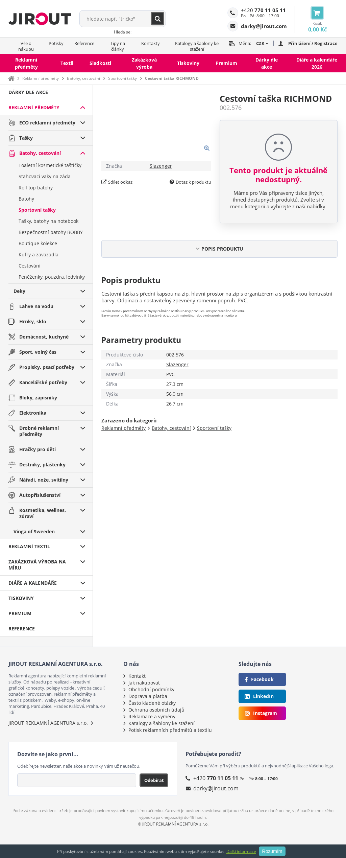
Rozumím (272, 851)
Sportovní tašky (122, 78)
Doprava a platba (147, 696)
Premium (226, 63)
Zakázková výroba (144, 63)
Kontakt (137, 676)
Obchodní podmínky (151, 689)
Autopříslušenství (39, 495)
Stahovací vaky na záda (45, 176)
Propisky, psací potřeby (46, 367)
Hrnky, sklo (32, 321)
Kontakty (150, 43)
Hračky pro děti (37, 449)
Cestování (30, 265)
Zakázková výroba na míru (37, 564)
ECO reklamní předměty (47, 122)
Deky (19, 291)
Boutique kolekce (38, 243)
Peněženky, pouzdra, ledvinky (52, 277)
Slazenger (161, 166)
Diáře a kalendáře (32, 583)
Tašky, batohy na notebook (48, 221)
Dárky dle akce (266, 63)
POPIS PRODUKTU (222, 249)
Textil (66, 63)
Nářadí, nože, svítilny (43, 480)
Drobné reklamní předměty (39, 431)
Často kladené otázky (152, 703)
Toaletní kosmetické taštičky (50, 165)
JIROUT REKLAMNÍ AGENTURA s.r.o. (48, 723)
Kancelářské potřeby (43, 382)
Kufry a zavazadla (38, 254)
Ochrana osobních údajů (156, 709)
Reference (84, 43)
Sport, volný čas (37, 352)
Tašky (26, 138)
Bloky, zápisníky (38, 397)
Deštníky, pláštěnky (42, 464)
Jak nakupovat (144, 682)
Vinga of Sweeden (34, 531)
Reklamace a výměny (151, 716)
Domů (11, 78)
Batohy (26, 198)
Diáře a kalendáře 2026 (316, 63)
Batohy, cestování (83, 78)
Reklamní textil (29, 546)
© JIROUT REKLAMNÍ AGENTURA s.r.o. (173, 824)
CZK (260, 43)
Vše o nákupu (26, 46)
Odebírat (154, 780)
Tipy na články (117, 46)
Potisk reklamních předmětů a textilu (170, 730)
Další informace (241, 851)
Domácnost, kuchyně (44, 336)
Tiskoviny (188, 63)
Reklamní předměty (26, 63)
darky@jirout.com (216, 788)
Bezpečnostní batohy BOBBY (51, 232)
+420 (263, 10)
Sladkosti (100, 63)
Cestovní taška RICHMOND (172, 78)
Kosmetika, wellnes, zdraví (42, 513)
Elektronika (32, 413)
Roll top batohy (36, 187)
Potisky (56, 43)
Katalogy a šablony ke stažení (197, 46)
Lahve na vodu (36, 306)
